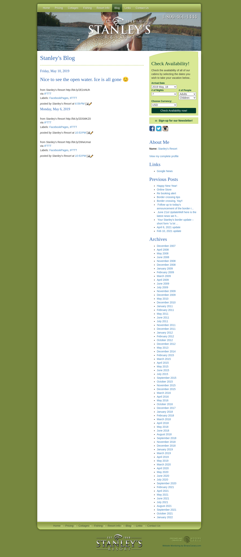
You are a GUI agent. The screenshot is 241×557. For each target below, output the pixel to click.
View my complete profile (163, 156)
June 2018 (163, 430)
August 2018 (164, 434)
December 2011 (166, 328)
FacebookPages (58, 97)
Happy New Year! (167, 185)
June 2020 (163, 475)
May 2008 (162, 253)
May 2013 (162, 347)
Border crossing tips (168, 197)
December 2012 (166, 343)
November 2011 (166, 325)
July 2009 (162, 287)
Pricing (69, 525)
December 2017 (166, 407)
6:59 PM (80, 103)
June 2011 (163, 317)
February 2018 (165, 415)
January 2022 (165, 517)
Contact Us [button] (142, 7)
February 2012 (165, 336)
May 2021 (162, 494)
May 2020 (162, 472)
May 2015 (162, 366)
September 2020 (166, 483)
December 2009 (166, 294)
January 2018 (165, 411)
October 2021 (165, 513)
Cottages (84, 525)
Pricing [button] (59, 7)
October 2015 (165, 381)
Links (128, 7)
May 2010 (162, 298)
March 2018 (164, 419)
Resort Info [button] (103, 7)
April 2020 (163, 468)
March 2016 (164, 392)
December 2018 (166, 445)
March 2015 (164, 358)
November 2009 (166, 291)
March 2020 (164, 464)
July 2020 (162, 479)
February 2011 (165, 309)
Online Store (164, 189)
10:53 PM (81, 132)
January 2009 (165, 268)
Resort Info (114, 525)
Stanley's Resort (167, 148)
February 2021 (165, 487)
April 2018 (163, 423)
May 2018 (162, 426)
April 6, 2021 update (168, 227)
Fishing (98, 525)
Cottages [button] (73, 7)
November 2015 (166, 385)
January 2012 (165, 332)
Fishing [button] (87, 7)
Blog (117, 7)
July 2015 (162, 374)
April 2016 (163, 396)
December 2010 (166, 302)
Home (46, 7)
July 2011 (162, 321)
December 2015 (166, 389)
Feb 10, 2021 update (169, 231)
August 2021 (164, 505)
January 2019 (165, 449)
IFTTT (47, 93)
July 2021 (162, 502)
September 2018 (166, 438)
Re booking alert (166, 193)
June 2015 (163, 370)
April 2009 (163, 279)
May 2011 (162, 313)
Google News (165, 171)
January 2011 (165, 306)
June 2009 (163, 283)
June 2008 (163, 257)
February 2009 (165, 272)
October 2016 (165, 404)
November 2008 (166, 260)
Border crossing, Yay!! (169, 200)
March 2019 (164, 453)
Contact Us (153, 525)
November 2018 (166, 441)
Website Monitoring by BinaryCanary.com (181, 546)
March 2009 (164, 276)
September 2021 (166, 509)
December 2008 (166, 264)
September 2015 (166, 377)
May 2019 (162, 460)
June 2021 (163, 498)
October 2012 (165, 340)
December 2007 (166, 245)
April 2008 (163, 249)
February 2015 (165, 355)
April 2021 (163, 490)
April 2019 (163, 456)
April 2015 (163, 362)
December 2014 (166, 351)
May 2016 (162, 400)
